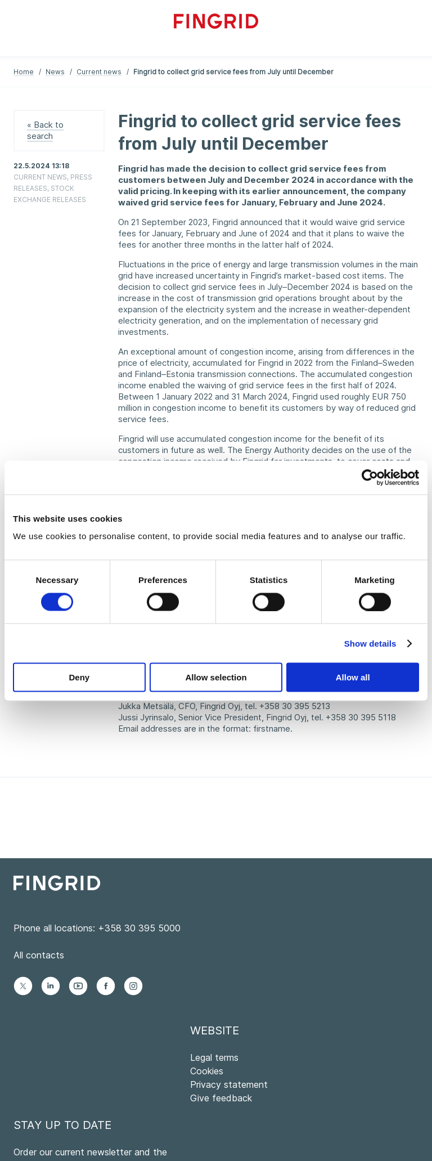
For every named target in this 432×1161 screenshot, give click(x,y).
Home (24, 72)
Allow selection (215, 677)
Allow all (353, 677)
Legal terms (214, 1057)
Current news (99, 72)
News (55, 72)
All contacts (39, 955)
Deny (79, 677)
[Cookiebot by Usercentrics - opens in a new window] (370, 477)
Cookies (206, 1071)
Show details (370, 643)
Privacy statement (229, 1084)
